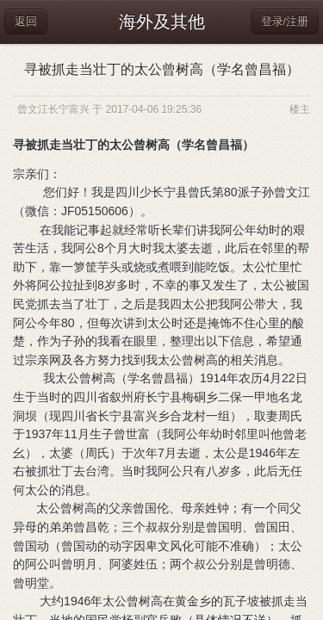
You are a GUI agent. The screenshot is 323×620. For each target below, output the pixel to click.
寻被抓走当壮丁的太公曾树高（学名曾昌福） (162, 69)
